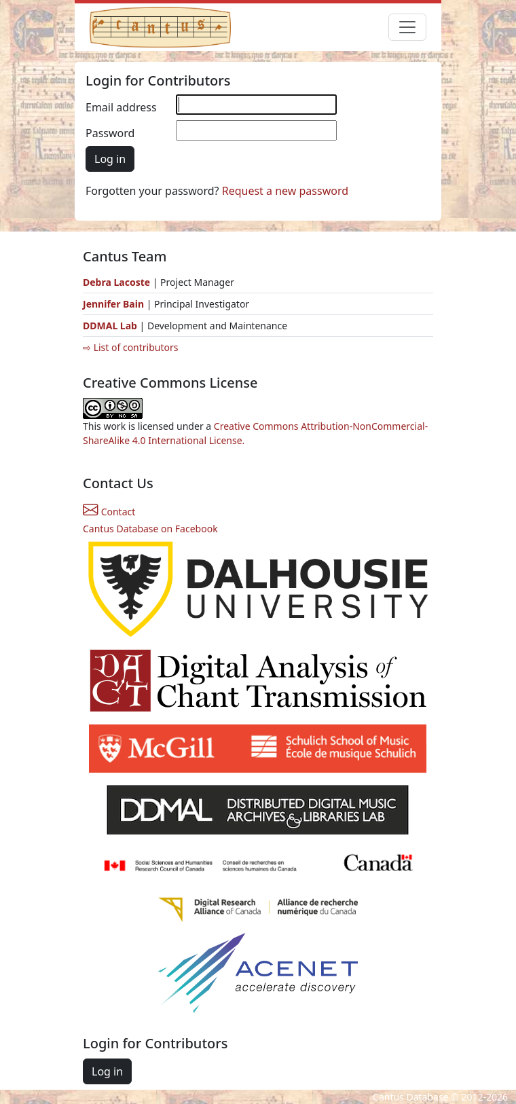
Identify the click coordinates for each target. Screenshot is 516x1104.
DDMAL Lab (110, 325)
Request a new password (285, 190)
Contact (109, 511)
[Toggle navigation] (407, 27)
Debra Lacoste (116, 282)
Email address (121, 107)
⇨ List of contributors (130, 347)
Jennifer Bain (115, 303)
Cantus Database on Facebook (150, 528)
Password (110, 133)
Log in (110, 158)
